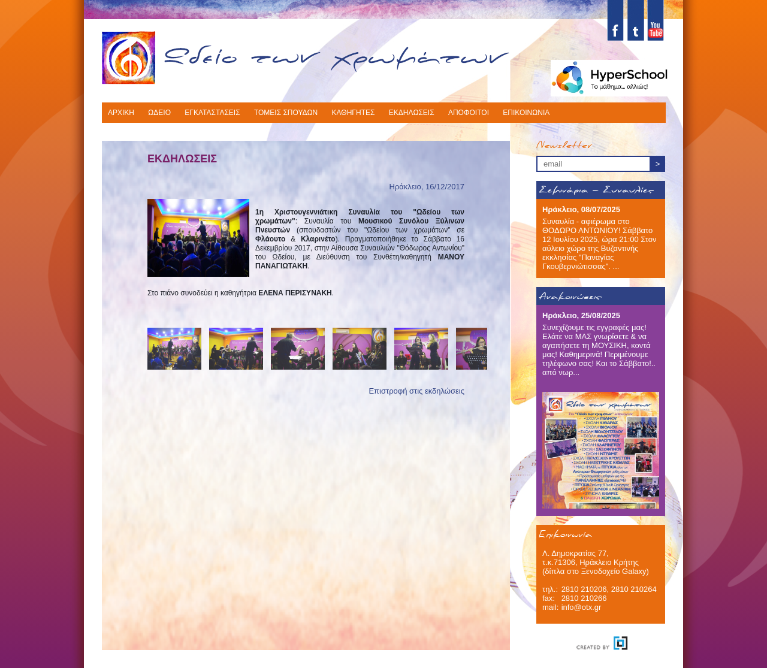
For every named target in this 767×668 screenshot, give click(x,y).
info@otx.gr (581, 607)
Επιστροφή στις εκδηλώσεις (416, 390)
